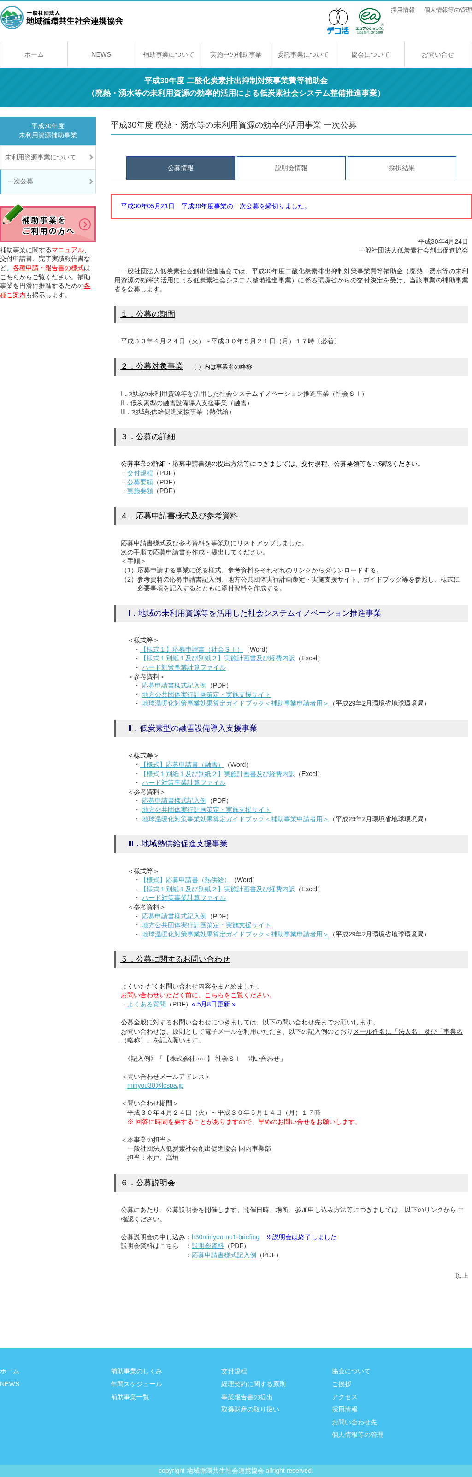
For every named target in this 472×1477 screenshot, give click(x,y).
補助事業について (169, 54)
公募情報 (181, 167)
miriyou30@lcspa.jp (155, 1085)
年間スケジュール (136, 1384)
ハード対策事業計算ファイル (184, 667)
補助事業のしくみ (136, 1371)
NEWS (101, 54)
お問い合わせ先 (354, 1422)
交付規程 (140, 473)
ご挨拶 (341, 1384)
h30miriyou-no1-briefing (226, 1237)
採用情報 (403, 10)
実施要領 (140, 490)
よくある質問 (146, 1004)
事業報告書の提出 (247, 1397)
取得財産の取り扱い (250, 1409)
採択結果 (402, 167)
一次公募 (20, 181)
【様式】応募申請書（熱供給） (185, 879)
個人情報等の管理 (448, 10)
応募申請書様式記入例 (174, 685)
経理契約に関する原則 (253, 1384)
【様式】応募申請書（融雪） (182, 764)
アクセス (345, 1397)
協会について (370, 54)
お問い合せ (438, 54)
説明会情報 (291, 167)
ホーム (34, 54)
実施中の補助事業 (236, 54)
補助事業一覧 (130, 1397)
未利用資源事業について (40, 157)
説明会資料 (208, 1245)
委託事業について (303, 54)
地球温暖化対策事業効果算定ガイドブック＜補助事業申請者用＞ (235, 703)
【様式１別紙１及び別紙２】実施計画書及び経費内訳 (217, 658)
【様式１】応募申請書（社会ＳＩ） (191, 649)
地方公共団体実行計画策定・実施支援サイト (206, 694)
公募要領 (140, 482)
